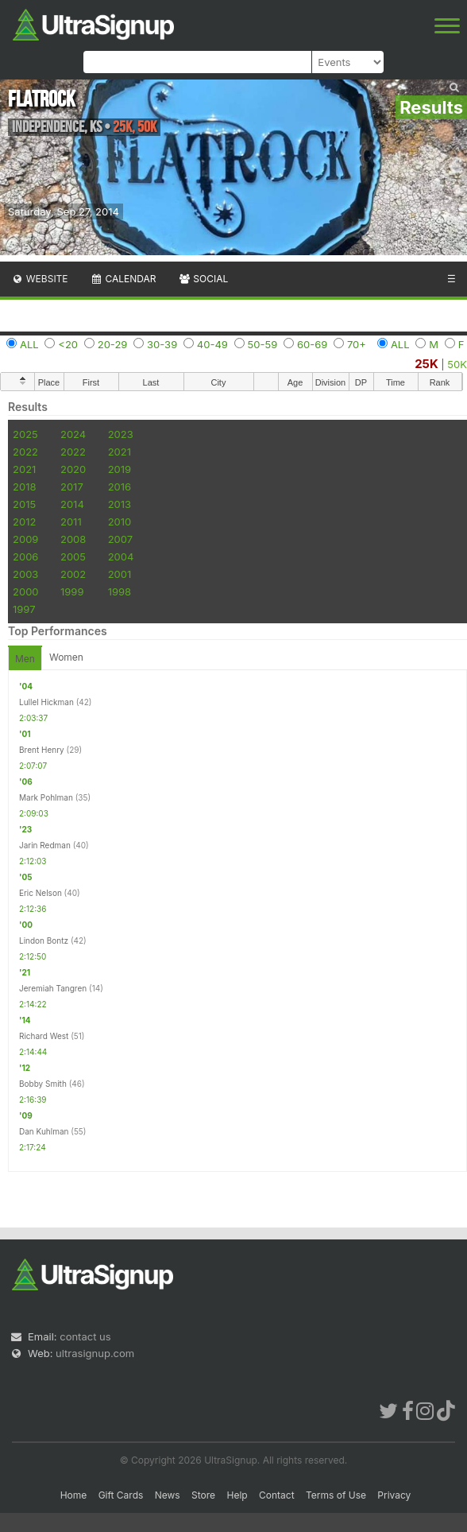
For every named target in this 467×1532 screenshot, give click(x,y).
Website (39, 279)
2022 (25, 451)
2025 (25, 434)
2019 (119, 469)
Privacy (394, 1495)
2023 (120, 434)
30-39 (162, 344)
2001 (120, 574)
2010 (120, 521)
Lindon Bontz (43, 940)
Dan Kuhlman (43, 1131)
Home (73, 1495)
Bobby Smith (43, 1083)
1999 (71, 591)
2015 (24, 504)
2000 (26, 591)
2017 (71, 486)
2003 (25, 574)
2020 (73, 469)
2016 (119, 486)
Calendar (123, 279)
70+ (356, 344)
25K (426, 363)
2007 (120, 539)
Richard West (43, 1036)
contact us (85, 1336)
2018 (24, 486)
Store (203, 1495)
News (167, 1495)
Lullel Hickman (46, 702)
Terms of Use (336, 1495)
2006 (25, 556)
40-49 (212, 344)
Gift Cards (121, 1495)
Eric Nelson (40, 893)
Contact (277, 1495)
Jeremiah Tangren (53, 988)
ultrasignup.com (95, 1353)
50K (457, 364)
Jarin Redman (45, 845)
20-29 (113, 344)
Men (25, 659)
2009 (25, 539)
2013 (119, 504)
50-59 (263, 344)
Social (203, 279)
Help (236, 1495)
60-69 (312, 344)
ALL (29, 344)
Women (66, 657)
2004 (121, 556)
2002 (73, 574)
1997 (24, 609)
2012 (24, 521)
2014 (72, 504)
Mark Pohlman (46, 797)
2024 (73, 434)
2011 (71, 521)
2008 (73, 539)
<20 (68, 344)
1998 (119, 591)
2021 (119, 451)
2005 (73, 556)
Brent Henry (41, 749)
